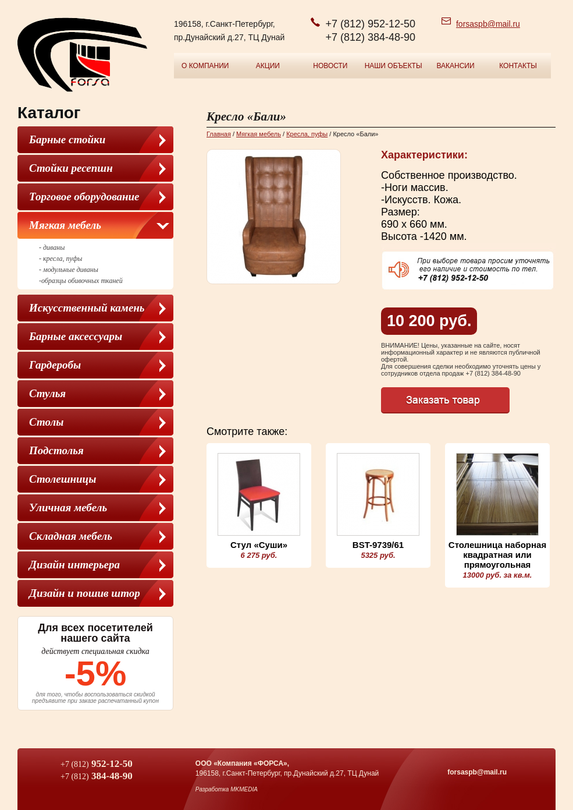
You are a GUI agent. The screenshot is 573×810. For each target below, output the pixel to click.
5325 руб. (378, 555)
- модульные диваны (68, 270)
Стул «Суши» (258, 545)
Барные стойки (67, 139)
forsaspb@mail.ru (488, 24)
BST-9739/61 (378, 545)
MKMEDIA (244, 789)
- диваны (52, 247)
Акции (268, 66)
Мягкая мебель (65, 225)
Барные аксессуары (75, 336)
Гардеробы (55, 365)
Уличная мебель (68, 507)
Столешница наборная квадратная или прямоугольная (497, 555)
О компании (205, 66)
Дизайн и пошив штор (84, 593)
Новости (330, 66)
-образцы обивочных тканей (81, 281)
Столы (46, 422)
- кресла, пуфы (60, 258)
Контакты (518, 66)
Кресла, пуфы (307, 133)
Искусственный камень (87, 308)
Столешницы (62, 479)
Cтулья (47, 393)
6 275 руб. (259, 555)
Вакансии (455, 66)
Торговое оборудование (84, 196)
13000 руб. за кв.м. (497, 575)
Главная (219, 133)
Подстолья (56, 450)
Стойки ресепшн (71, 168)
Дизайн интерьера (74, 564)
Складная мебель (70, 536)
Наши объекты (393, 66)
